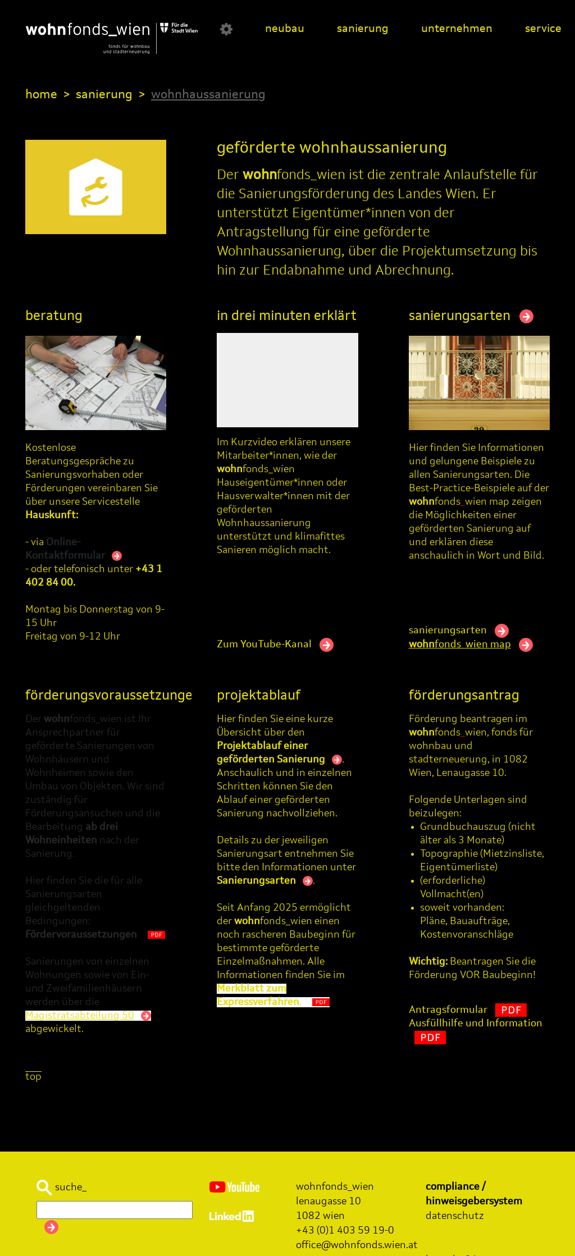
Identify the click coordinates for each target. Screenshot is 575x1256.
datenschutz (455, 1216)
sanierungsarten (471, 316)
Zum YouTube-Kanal (275, 645)
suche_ (61, 1188)
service (543, 29)
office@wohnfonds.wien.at (357, 1245)
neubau (284, 29)
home (41, 95)
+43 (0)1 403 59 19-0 (345, 1231)
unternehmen (456, 29)
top (33, 1077)
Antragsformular (468, 1010)
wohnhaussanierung (208, 95)
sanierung (363, 29)
